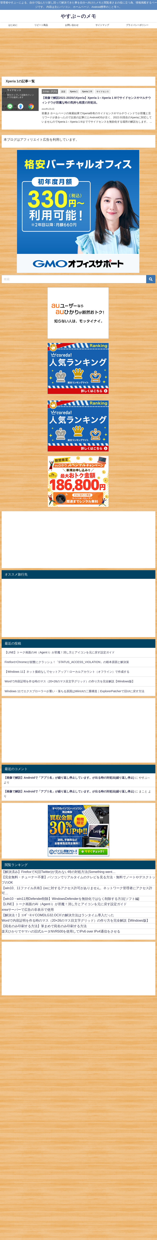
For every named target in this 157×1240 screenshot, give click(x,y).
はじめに (12, 25)
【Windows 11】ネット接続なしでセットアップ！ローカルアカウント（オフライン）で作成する (66, 671)
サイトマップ (102, 25)
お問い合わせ (71, 25)
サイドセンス (102, 91)
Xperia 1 (73, 91)
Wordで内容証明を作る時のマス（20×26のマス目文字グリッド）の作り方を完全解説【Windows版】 (69, 681)
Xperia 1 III (87, 91)
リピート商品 (41, 25)
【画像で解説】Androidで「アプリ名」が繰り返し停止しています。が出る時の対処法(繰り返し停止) (69, 777)
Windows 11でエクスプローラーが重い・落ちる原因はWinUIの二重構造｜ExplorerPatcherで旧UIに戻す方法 (74, 690)
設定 (63, 91)
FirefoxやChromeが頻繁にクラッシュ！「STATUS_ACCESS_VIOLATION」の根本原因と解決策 (66, 661)
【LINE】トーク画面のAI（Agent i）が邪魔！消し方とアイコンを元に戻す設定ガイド (59, 652)
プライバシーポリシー (137, 25)
